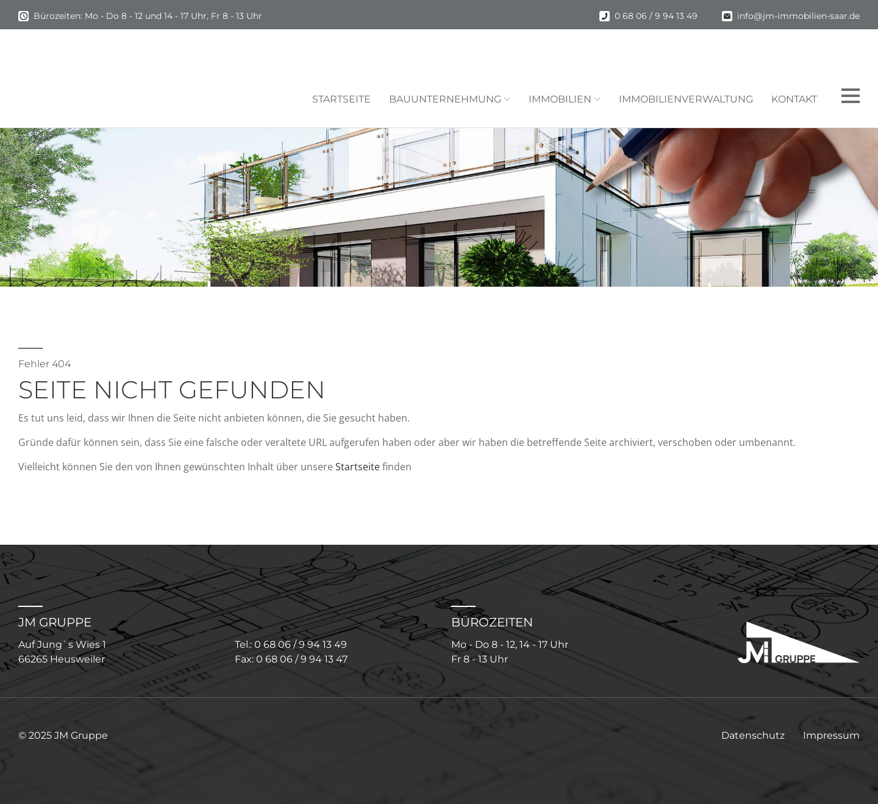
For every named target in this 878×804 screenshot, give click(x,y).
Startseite (341, 99)
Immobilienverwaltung (686, 99)
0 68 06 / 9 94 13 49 (656, 15)
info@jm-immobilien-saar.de (798, 15)
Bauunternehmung (445, 99)
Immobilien (560, 99)
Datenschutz (753, 735)
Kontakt (794, 99)
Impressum (831, 735)
